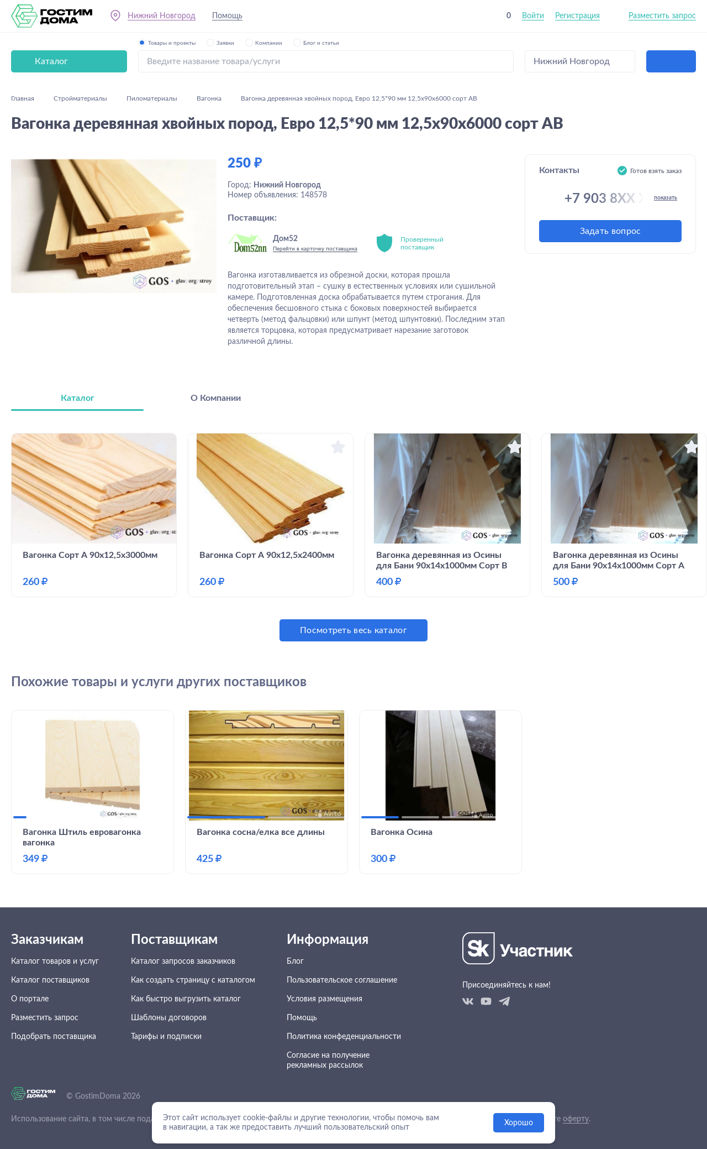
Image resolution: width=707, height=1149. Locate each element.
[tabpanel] (353, 537)
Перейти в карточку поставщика (315, 249)
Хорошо (518, 1123)
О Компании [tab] (216, 398)
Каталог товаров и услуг (55, 961)
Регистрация (577, 16)
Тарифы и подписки (166, 1037)
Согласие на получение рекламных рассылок (328, 1060)
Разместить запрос (662, 16)
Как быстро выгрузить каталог (186, 999)
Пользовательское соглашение (342, 980)
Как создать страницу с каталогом (193, 980)
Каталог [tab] (77, 398)
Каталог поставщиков (50, 980)
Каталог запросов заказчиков (183, 961)
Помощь (227, 16)
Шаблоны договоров (169, 1018)
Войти (533, 16)
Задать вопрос (610, 231)
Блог (295, 961)
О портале (30, 999)
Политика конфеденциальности (344, 1037)
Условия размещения (324, 999)
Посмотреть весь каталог (353, 630)
